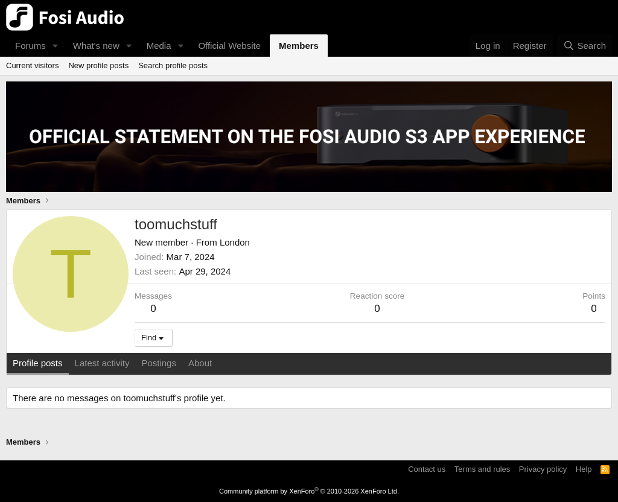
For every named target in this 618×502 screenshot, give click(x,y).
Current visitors (32, 65)
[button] (55, 45)
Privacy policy (543, 469)
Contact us (426, 469)
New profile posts (98, 65)
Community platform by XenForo (309, 491)
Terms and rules (482, 469)
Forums (30, 45)
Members (299, 45)
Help (584, 469)
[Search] (584, 45)
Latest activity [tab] (102, 363)
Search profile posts (173, 65)
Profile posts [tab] (38, 363)
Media (159, 45)
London (235, 242)
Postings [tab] (158, 363)
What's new (96, 45)
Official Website (229, 45)
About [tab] (200, 363)
